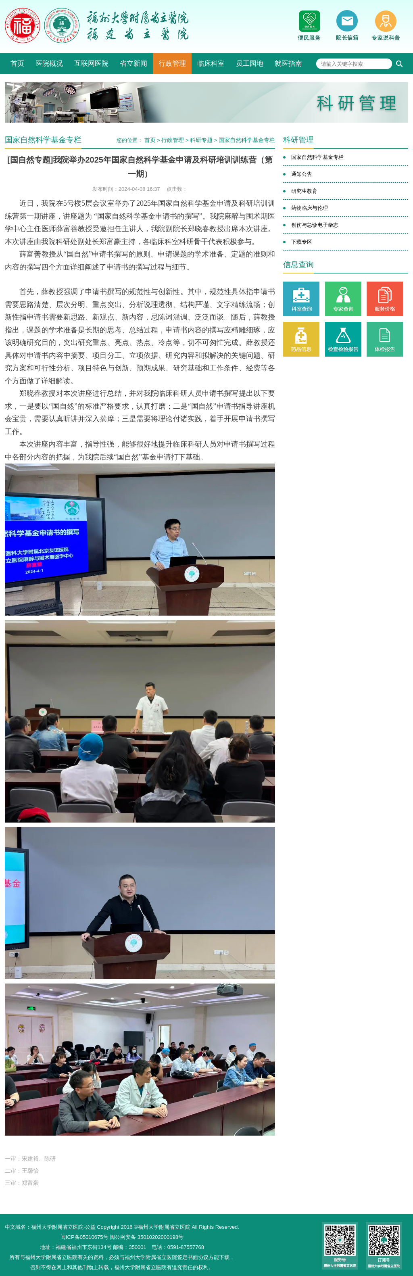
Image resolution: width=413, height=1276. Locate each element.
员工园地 (249, 63)
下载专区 (301, 242)
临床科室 (211, 63)
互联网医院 (91, 63)
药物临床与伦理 (309, 208)
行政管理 (172, 63)
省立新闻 (133, 63)
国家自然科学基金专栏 (247, 140)
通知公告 (301, 174)
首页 (17, 63)
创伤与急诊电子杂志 (314, 225)
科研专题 (201, 140)
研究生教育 (304, 191)
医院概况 (49, 63)
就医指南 (288, 63)
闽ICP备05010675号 (84, 1237)
